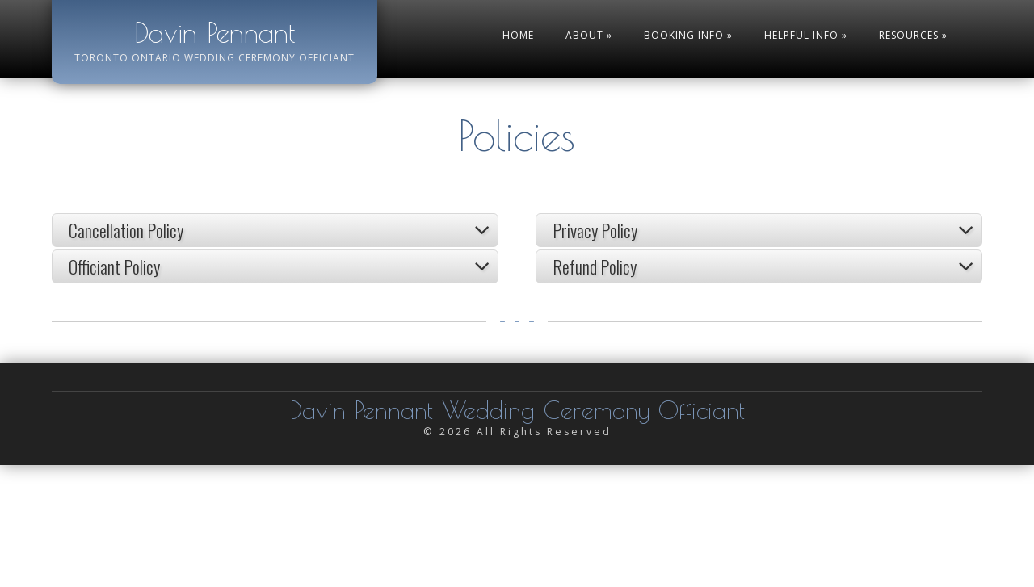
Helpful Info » (805, 35)
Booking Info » (688, 35)
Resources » (913, 35)
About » (588, 35)
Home (518, 35)
